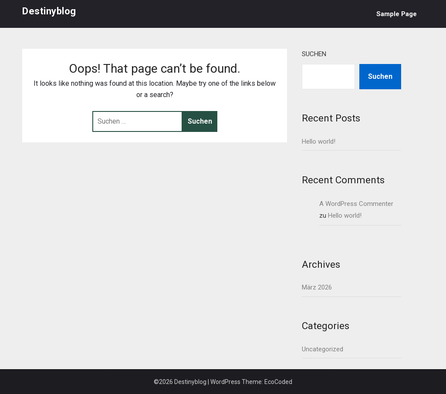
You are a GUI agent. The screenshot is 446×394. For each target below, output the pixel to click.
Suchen (314, 54)
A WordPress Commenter (356, 204)
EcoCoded (278, 381)
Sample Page (396, 14)
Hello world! (318, 141)
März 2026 (317, 287)
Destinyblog (49, 11)
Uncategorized (322, 349)
